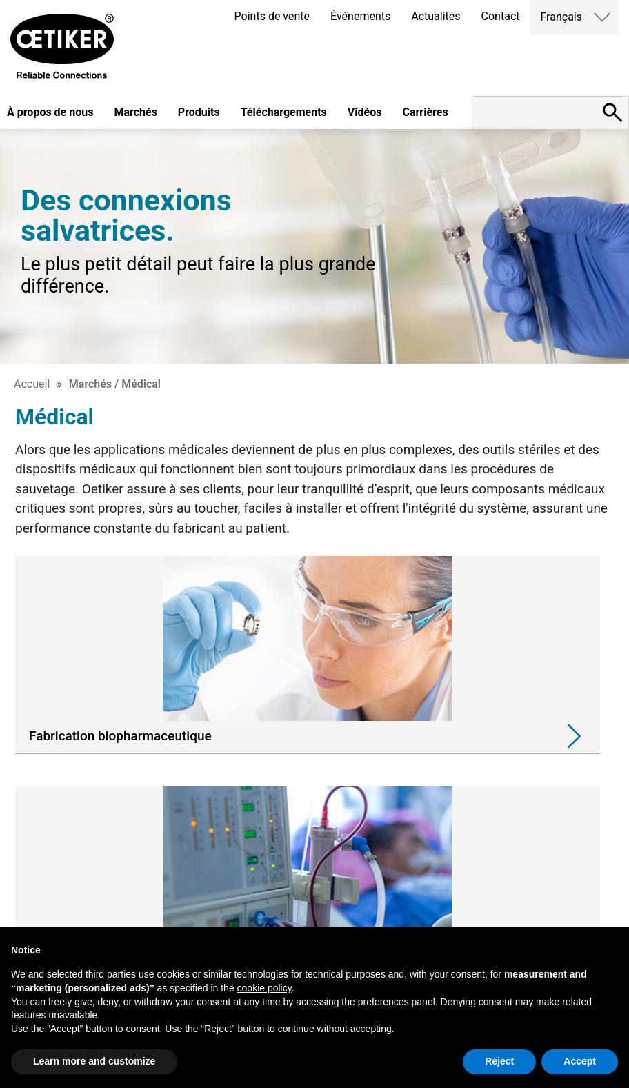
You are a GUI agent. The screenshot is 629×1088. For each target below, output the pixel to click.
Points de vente (272, 16)
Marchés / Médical (115, 383)
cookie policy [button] (264, 987)
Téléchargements (284, 112)
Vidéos (365, 112)
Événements (360, 16)
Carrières (425, 112)
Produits (199, 112)
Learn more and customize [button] (94, 1061)
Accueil (32, 383)
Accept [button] (579, 1061)
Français (561, 16)
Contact (500, 16)
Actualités (435, 16)
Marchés (135, 112)
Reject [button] (499, 1061)
